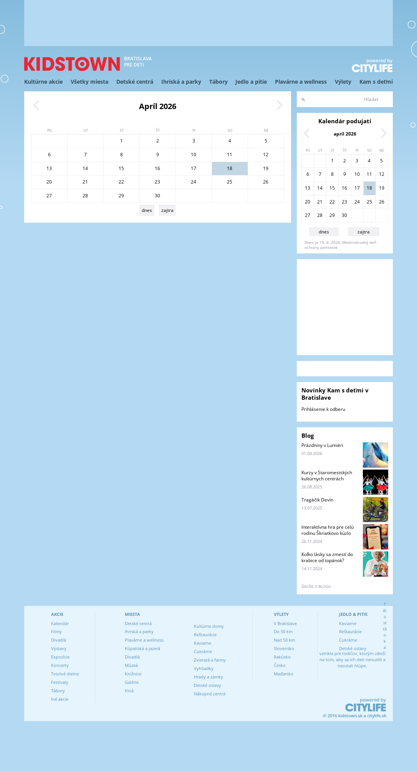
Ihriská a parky (181, 81)
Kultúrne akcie (43, 81)
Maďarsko (283, 674)
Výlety (343, 81)
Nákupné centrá (209, 694)
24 (193, 182)
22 (121, 182)
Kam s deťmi (376, 81)
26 (265, 182)
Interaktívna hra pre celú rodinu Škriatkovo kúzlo (327, 530)
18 (229, 168)
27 (49, 195)
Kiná (129, 690)
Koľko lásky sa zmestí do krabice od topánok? (327, 557)
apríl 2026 (345, 134)
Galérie (132, 682)
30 (157, 195)
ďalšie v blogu (316, 586)
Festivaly (59, 682)
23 (157, 182)
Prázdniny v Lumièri (322, 445)
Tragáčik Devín (317, 499)
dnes (147, 210)
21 (85, 182)
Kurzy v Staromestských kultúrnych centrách (326, 475)
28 (85, 195)
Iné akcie (59, 699)
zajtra (167, 210)
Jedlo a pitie (251, 81)
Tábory (218, 81)
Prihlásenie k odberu (323, 409)
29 (121, 195)
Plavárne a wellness (301, 81)
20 (49, 182)
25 (229, 182)
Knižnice (133, 674)
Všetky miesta (89, 81)
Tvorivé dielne (65, 674)
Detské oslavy (207, 685)
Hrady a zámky (208, 677)
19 (265, 168)
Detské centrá (134, 81)
